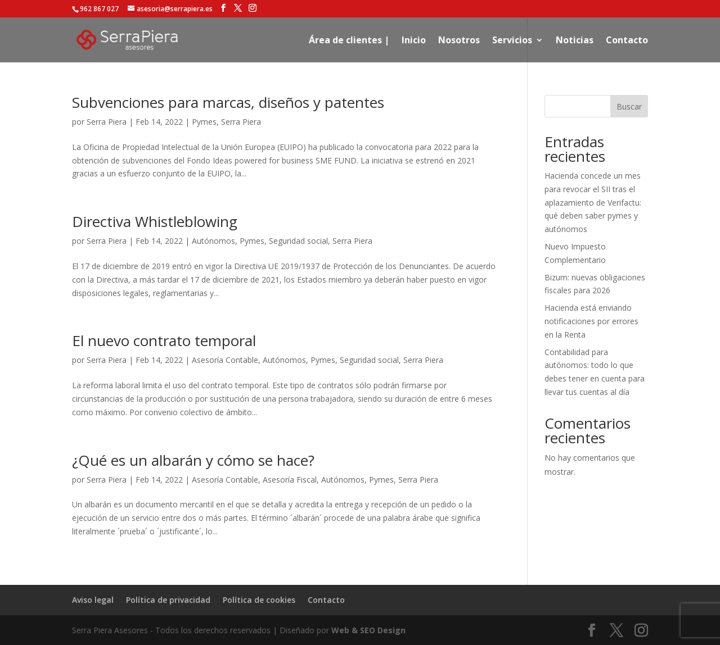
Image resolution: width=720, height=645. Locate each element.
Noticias (574, 41)
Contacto (627, 41)
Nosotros (459, 41)
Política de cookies (259, 599)
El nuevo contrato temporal (164, 340)
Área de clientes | (349, 41)
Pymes (204, 121)
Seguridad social (298, 240)
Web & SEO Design (368, 630)
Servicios (512, 41)
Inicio (414, 41)
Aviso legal (93, 599)
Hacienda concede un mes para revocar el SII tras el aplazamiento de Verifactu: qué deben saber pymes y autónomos (592, 202)
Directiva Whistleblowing (154, 221)
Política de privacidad (168, 599)
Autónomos (213, 240)
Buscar (629, 106)
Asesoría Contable (225, 360)
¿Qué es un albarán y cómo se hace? (193, 460)
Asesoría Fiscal (290, 479)
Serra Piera (107, 121)
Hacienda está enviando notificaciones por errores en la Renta (591, 321)
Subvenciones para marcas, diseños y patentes (228, 102)
